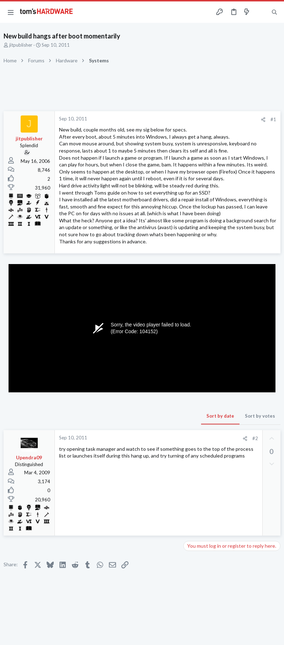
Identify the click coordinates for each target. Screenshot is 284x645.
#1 (273, 119)
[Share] (263, 119)
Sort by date (220, 416)
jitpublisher (20, 45)
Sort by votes (260, 416)
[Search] (274, 12)
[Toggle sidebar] (260, 12)
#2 (255, 438)
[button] (11, 12)
